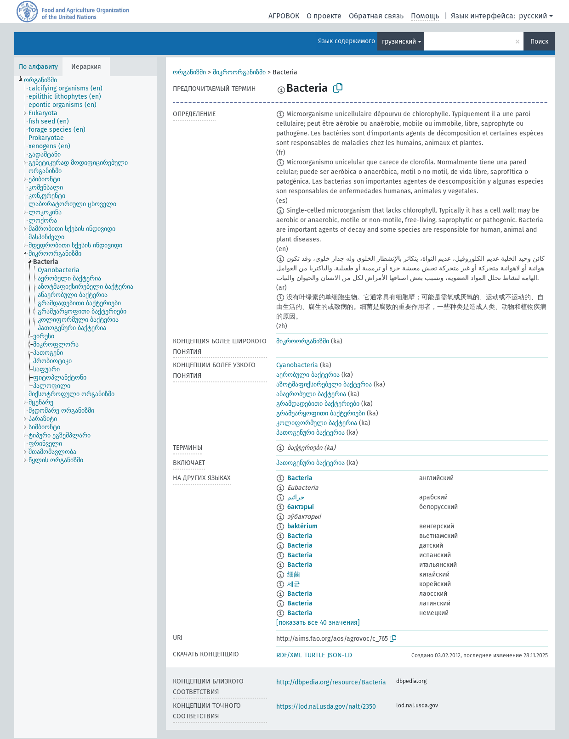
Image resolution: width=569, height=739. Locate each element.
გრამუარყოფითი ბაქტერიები (320, 413)
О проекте (324, 15)
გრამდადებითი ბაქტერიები (317, 404)
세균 (293, 584)
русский (533, 15)
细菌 (293, 574)
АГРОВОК (283, 15)
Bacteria (300, 478)
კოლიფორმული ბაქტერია (316, 423)
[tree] (85, 407)
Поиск (539, 41)
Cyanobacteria (297, 365)
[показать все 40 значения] (318, 623)
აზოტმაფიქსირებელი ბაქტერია (324, 384)
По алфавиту (38, 67)
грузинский (399, 41)
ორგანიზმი (189, 72)
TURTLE (314, 655)
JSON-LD (339, 655)
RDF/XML (289, 655)
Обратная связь (376, 15)
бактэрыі (300, 507)
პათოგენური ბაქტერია (310, 433)
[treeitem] (44, 80)
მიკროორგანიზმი (239, 72)
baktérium (302, 526)
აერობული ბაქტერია (308, 375)
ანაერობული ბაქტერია (311, 394)
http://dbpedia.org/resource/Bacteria (331, 682)
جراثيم (296, 497)
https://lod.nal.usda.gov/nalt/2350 (326, 707)
